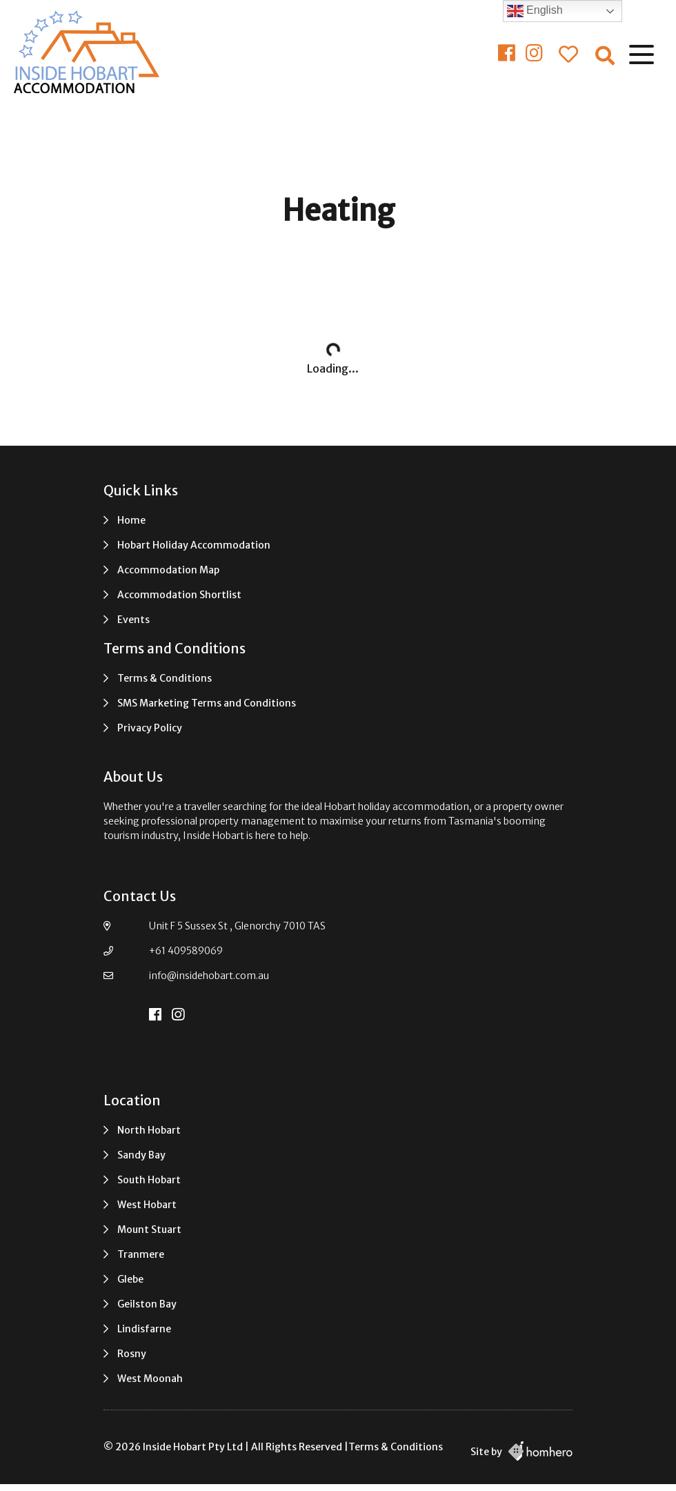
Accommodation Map (168, 570)
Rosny (131, 1353)
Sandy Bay (141, 1155)
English (535, 11)
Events (133, 619)
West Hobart (147, 1204)
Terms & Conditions (164, 678)
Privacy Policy (149, 728)
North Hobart (149, 1130)
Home (131, 520)
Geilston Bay (147, 1304)
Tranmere (140, 1254)
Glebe (130, 1279)
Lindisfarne (144, 1329)
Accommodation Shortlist (179, 595)
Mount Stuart (149, 1229)
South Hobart (149, 1180)
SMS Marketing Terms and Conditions (206, 703)
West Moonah (150, 1378)
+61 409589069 (186, 951)
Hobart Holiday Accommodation (193, 545)
